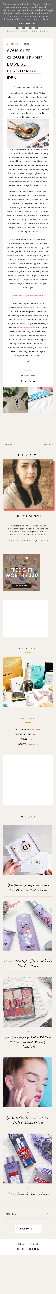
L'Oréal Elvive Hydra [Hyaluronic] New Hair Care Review (28, 963)
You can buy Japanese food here (27, 295)
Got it (36, 23)
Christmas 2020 (28, 734)
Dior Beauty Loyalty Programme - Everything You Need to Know (28, 887)
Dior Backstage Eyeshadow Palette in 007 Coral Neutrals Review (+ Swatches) (28, 1042)
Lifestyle (24, 43)
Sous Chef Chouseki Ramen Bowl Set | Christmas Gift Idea (25, 64)
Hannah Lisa (24, 1244)
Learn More (23, 23)
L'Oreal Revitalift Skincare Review (28, 1194)
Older (48, 444)
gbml (36, 1249)
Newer (7, 444)
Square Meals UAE (29, 327)
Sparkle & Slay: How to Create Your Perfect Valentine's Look (28, 1120)
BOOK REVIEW (28, 729)
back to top (28, 1229)
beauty (28, 744)
